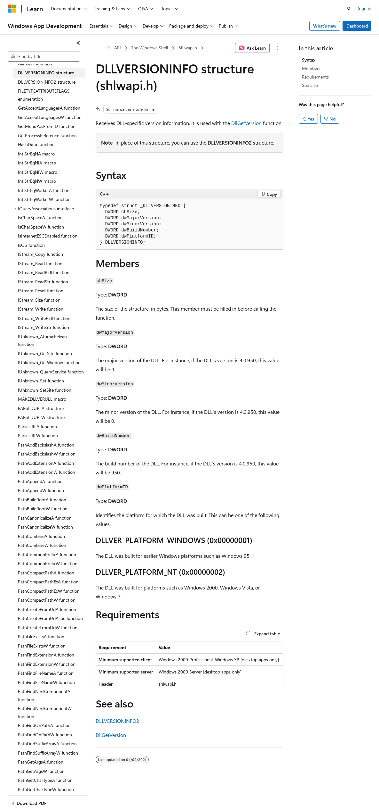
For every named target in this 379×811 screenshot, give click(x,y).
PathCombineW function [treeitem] (42, 545)
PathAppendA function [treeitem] (40, 481)
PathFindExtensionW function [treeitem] (46, 664)
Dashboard (357, 26)
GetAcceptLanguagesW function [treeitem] (50, 117)
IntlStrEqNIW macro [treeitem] (37, 172)
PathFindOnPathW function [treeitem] (45, 735)
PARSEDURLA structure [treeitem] (41, 408)
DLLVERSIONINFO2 (230, 142)
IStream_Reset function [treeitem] (40, 291)
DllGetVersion (246, 123)
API (117, 48)
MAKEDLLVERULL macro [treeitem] (42, 399)
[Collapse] (78, 43)
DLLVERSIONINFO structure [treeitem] (46, 73)
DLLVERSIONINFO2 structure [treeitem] (46, 82)
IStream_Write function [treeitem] (40, 309)
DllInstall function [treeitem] (35, 64)
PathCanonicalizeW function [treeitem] (45, 527)
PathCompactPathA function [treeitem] (46, 573)
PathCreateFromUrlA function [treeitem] (47, 609)
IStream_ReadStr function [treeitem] (43, 282)
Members (311, 68)
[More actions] (277, 48)
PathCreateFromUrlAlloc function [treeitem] (50, 618)
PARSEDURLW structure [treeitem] (41, 417)
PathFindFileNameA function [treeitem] (46, 673)
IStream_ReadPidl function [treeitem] (43, 272)
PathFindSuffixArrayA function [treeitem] (47, 743)
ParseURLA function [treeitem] (37, 426)
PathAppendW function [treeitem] (41, 490)
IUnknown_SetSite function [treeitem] (44, 390)
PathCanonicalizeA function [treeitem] (45, 518)
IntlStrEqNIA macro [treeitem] (37, 163)
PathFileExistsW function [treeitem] (42, 646)
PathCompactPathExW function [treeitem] (49, 591)
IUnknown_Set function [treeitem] (41, 381)
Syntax (308, 60)
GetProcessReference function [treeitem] (47, 135)
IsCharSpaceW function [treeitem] (41, 227)
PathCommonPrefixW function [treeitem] (47, 563)
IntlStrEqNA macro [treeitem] (36, 154)
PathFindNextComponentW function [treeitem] (45, 712)
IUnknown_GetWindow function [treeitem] (49, 362)
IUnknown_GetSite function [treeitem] (45, 353)
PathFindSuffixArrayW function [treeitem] (48, 753)
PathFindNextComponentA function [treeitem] (44, 695)
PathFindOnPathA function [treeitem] (44, 725)
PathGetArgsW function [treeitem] (41, 771)
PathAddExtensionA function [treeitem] (46, 463)
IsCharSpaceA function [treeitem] (40, 217)
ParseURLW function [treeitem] (38, 435)
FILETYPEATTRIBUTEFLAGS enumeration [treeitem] (44, 95)
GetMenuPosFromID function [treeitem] (46, 126)
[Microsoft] (12, 8)
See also (310, 85)
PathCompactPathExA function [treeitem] (48, 582)
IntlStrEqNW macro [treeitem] (37, 181)
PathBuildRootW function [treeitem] (42, 509)
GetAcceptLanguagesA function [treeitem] (49, 108)
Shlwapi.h (187, 48)
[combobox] (44, 56)
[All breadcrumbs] (101, 48)
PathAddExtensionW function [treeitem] (46, 472)
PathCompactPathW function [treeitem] (46, 600)
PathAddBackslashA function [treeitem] (46, 445)
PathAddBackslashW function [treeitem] (46, 454)
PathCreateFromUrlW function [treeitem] (47, 627)
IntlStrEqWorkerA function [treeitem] (43, 190)
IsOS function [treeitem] (31, 245)
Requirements (315, 77)
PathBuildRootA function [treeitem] (42, 500)
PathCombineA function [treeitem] (41, 536)
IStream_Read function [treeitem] (40, 263)
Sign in (364, 8)
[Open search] (349, 8)
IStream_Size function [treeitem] (39, 300)
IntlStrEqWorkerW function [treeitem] (44, 199)
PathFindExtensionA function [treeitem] (46, 655)
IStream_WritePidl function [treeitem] (44, 318)
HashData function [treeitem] (36, 144)
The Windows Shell (149, 48)
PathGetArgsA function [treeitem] (40, 762)
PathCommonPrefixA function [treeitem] (47, 554)
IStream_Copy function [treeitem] (40, 254)
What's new (324, 26)
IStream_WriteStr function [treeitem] (43, 327)
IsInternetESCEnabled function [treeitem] (47, 236)
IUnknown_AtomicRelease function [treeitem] (43, 340)
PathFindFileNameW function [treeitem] (46, 682)
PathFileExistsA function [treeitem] (41, 636)
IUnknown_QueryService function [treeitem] (51, 372)
